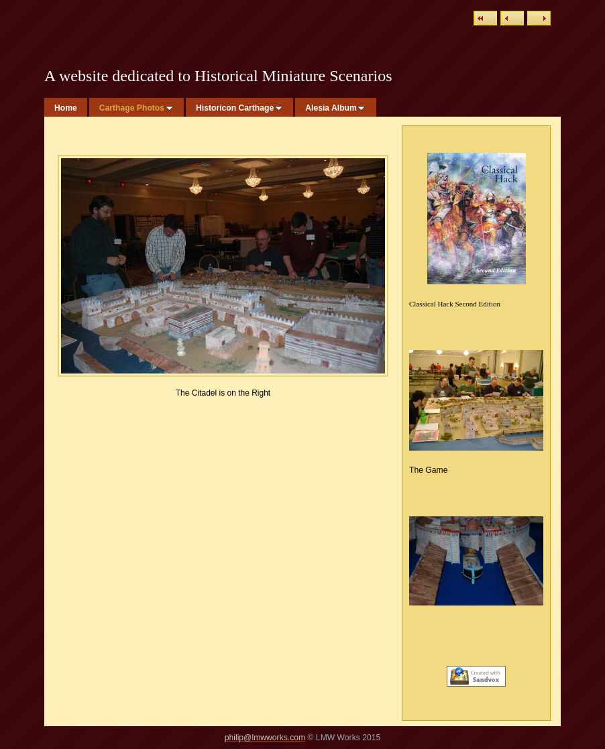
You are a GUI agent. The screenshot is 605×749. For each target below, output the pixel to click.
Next (539, 18)
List (485, 18)
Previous (512, 18)
